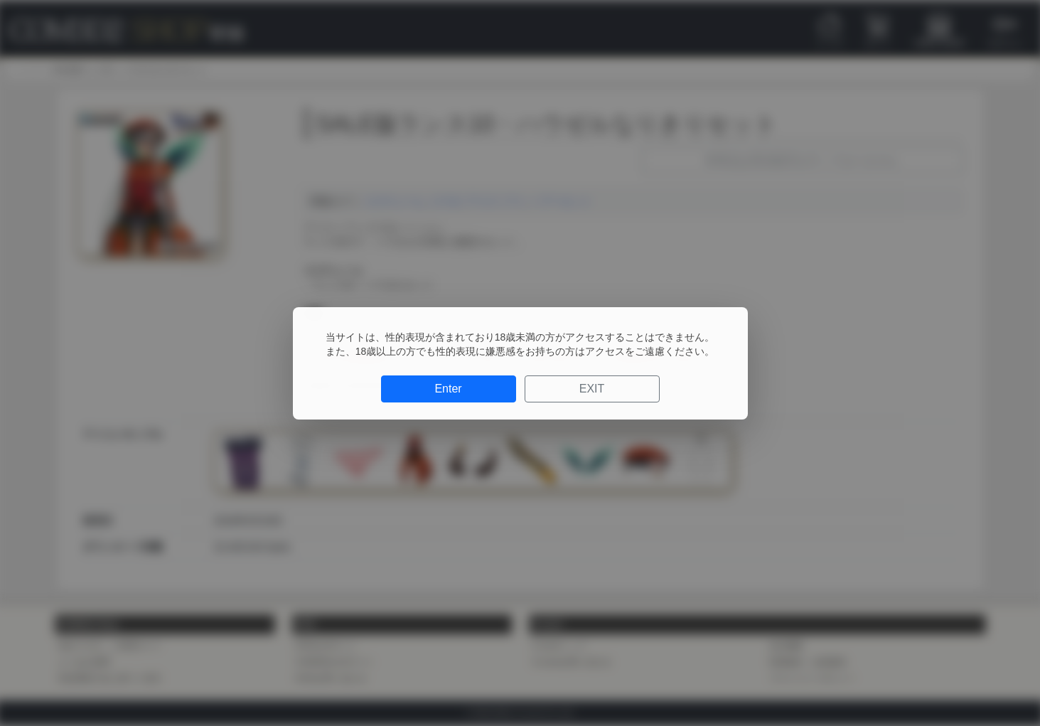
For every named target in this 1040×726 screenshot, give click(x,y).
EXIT (592, 389)
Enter (447, 389)
